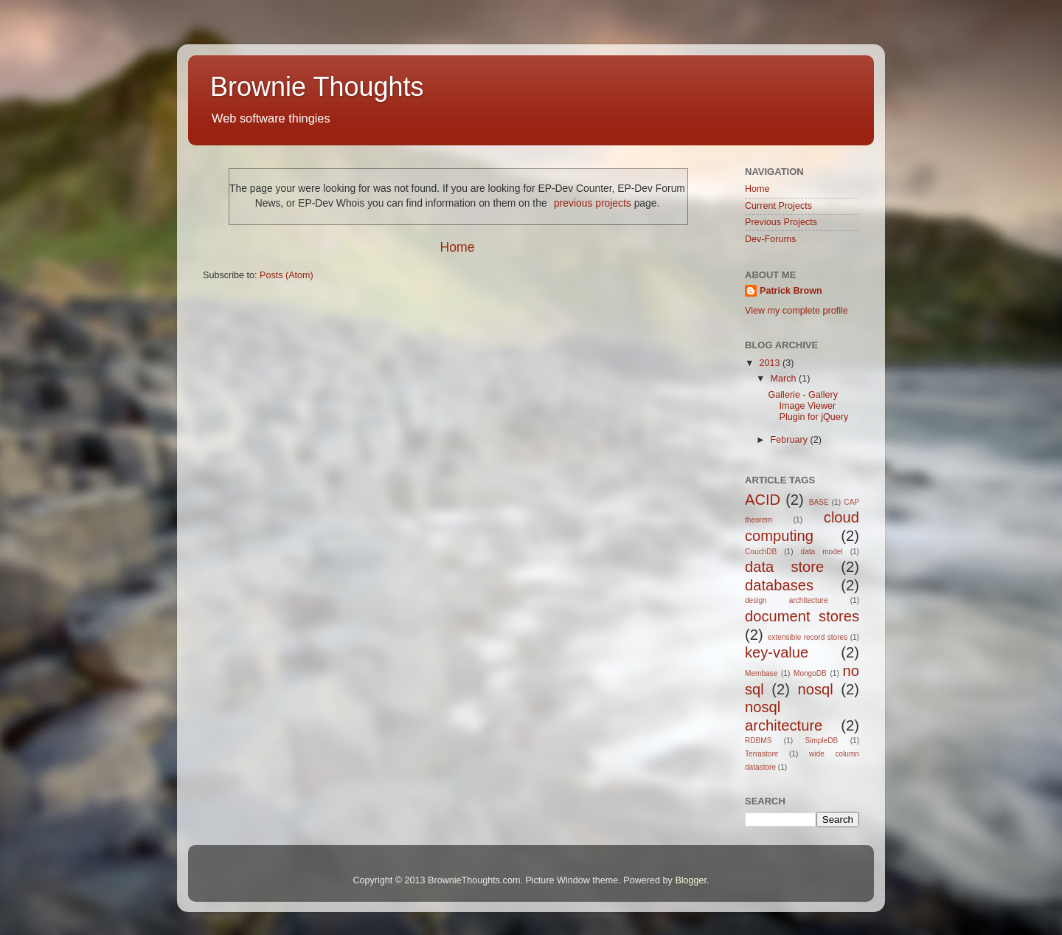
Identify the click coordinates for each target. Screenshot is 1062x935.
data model (822, 552)
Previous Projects (781, 222)
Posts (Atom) (286, 275)
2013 (770, 363)
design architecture (786, 600)
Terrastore (761, 754)
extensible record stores (807, 637)
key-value (776, 652)
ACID (762, 499)
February (791, 440)
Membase (761, 673)
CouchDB (761, 552)
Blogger (691, 880)
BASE (819, 502)
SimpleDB (821, 740)
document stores (802, 616)
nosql (815, 689)
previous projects (592, 203)
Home (457, 247)
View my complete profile (796, 311)
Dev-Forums (770, 239)
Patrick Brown (791, 291)
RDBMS (758, 740)
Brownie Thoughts (317, 87)
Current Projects (778, 206)
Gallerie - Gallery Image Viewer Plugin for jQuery (808, 406)
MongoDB (810, 673)
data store (784, 567)
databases (779, 585)
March (785, 378)
